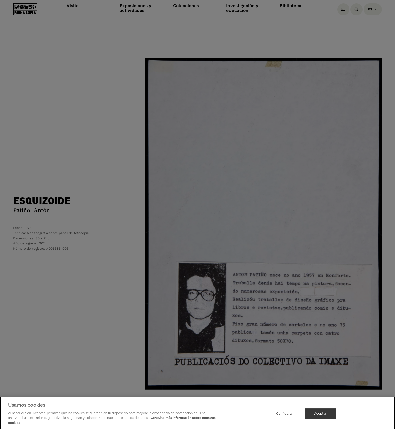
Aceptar (320, 415)
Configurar (284, 415)
